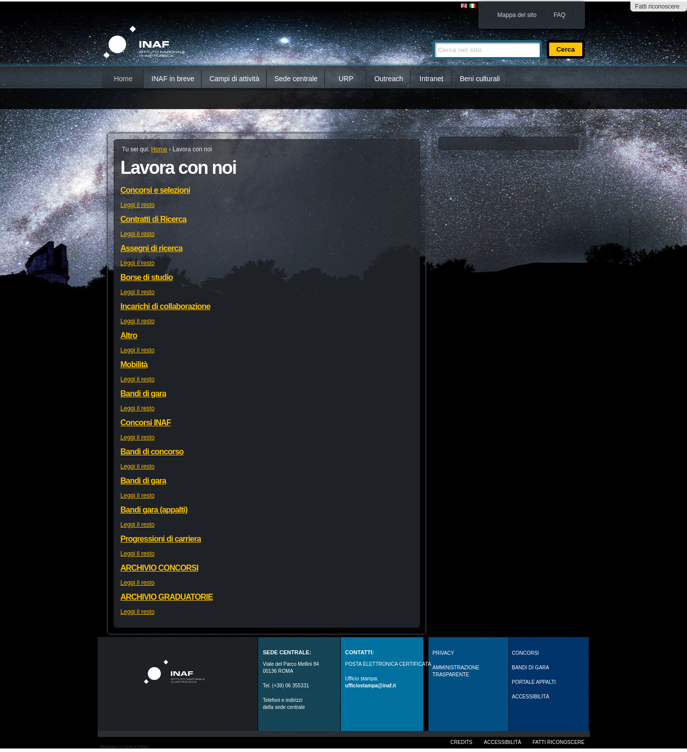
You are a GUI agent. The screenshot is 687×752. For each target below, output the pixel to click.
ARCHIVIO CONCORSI (159, 568)
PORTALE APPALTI (534, 682)
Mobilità (133, 364)
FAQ (560, 15)
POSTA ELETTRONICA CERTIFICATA (388, 664)
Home (123, 79)
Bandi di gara (143, 393)
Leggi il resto (137, 204)
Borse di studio (146, 277)
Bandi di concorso (151, 451)
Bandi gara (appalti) (153, 510)
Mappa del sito (517, 15)
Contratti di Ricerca (153, 219)
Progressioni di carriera (160, 539)
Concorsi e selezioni (155, 190)
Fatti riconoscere (657, 6)
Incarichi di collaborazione (165, 306)
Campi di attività (234, 79)
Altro (128, 335)
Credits (461, 742)
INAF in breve (172, 79)
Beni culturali (480, 79)
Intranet (431, 79)
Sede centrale (296, 79)
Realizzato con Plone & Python (124, 746)
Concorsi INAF (145, 422)
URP (346, 79)
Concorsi (525, 653)
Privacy (443, 653)
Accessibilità (502, 742)
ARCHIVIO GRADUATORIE (166, 597)
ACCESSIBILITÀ (530, 696)
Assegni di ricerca (151, 248)
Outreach (388, 79)
